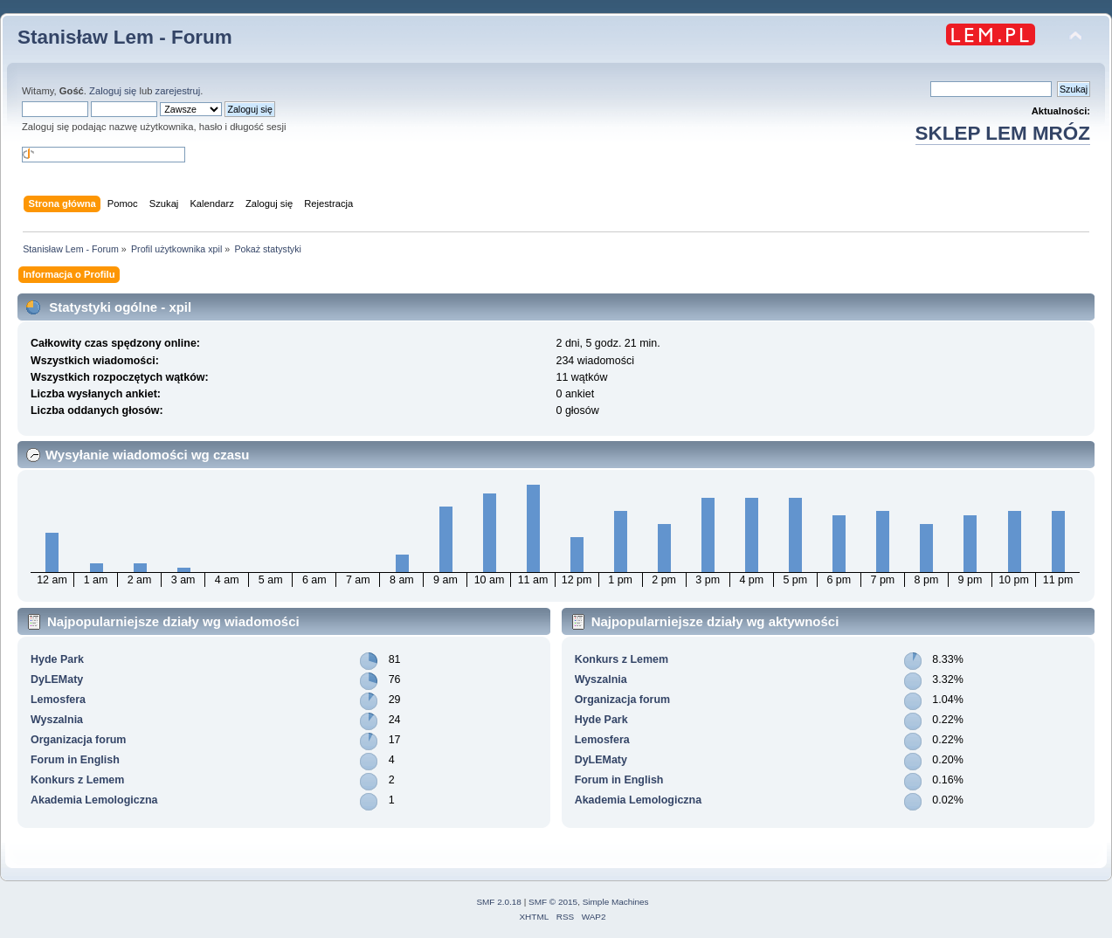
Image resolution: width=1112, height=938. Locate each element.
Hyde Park (57, 659)
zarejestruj (178, 91)
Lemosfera (58, 699)
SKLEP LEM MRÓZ (1002, 133)
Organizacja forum (78, 740)
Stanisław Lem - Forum (124, 37)
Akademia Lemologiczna (94, 800)
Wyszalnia (57, 720)
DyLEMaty (57, 679)
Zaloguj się (112, 91)
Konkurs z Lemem (77, 780)
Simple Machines (616, 902)
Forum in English (75, 760)
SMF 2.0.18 (498, 902)
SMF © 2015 (552, 902)
